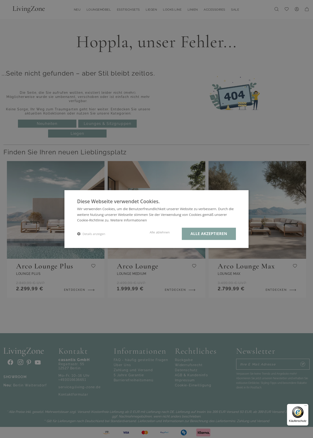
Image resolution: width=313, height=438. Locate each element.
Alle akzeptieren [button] (209, 233)
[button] (91, 234)
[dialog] (156, 219)
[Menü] (305, 406)
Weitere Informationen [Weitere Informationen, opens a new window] (128, 220)
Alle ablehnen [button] (160, 232)
